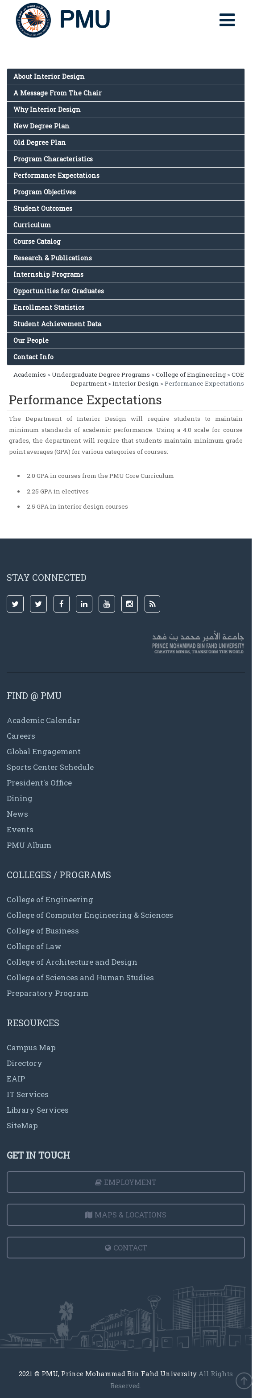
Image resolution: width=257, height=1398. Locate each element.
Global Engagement (44, 751)
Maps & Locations (125, 1214)
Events (20, 829)
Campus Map (31, 1047)
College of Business (43, 930)
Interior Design (135, 383)
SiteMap (22, 1125)
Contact (126, 1247)
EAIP (16, 1078)
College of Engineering (191, 374)
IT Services (28, 1094)
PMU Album (29, 845)
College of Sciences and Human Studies (80, 977)
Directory (24, 1063)
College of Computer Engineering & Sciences (90, 915)
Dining (20, 798)
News (17, 814)
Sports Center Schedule (50, 767)
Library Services (38, 1110)
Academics (29, 374)
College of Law (34, 946)
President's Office (39, 782)
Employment (126, 1182)
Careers (21, 736)
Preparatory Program (47, 993)
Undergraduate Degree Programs (101, 374)
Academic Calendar (43, 720)
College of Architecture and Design (72, 962)
